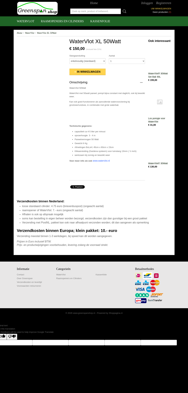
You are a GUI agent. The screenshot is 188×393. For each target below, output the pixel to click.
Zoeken (123, 11)
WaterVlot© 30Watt (158, 163)
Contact (20, 274)
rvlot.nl (106, 160)
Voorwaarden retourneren (29, 286)
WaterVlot (25, 21)
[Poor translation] (12, 337)
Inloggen (147, 3)
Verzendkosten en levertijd (29, 282)
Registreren (163, 3)
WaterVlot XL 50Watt (46, 33)
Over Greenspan (25, 278)
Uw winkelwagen (161, 8)
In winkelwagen (88, 71)
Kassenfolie (100, 21)
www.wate (98, 160)
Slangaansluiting (77, 56)
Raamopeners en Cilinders (62, 21)
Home (94, 3)
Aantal (112, 56)
